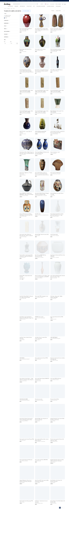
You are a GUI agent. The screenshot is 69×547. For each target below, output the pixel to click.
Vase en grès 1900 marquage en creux (41, 296)
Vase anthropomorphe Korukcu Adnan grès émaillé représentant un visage (56, 214)
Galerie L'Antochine (38, 72)
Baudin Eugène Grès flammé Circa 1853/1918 (25, 50)
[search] (25, 4)
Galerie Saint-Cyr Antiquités (54, 235)
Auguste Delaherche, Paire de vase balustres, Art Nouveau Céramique (25, 481)
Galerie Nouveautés (53, 298)
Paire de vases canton (38, 399)
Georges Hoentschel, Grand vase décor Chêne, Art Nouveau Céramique (57, 460)
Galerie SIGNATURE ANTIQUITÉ (40, 132)
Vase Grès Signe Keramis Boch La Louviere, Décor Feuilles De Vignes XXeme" (25, 70)
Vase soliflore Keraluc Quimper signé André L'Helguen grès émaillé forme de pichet (41, 29)
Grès (5, 13)
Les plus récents (58, 10)
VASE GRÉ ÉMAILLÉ (53, 337)
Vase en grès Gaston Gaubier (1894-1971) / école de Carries (42, 379)
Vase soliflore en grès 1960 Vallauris (56, 69)
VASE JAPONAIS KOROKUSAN (40, 131)
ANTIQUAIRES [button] (58, 6)
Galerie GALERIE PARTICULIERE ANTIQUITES (26, 72)
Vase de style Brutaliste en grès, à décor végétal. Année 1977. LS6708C (57, 91)
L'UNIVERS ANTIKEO (50, 6)
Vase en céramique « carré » (55, 152)
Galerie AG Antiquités (38, 154)
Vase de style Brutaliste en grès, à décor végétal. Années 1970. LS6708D (26, 91)
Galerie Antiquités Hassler (39, 50)
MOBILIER (16, 6)
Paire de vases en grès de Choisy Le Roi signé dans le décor (57, 440)
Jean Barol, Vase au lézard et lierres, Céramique (26, 338)
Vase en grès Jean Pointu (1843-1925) (41, 459)
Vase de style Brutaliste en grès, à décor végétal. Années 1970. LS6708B (41, 112)
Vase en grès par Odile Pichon (55, 172)
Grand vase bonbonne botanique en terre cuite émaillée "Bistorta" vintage (57, 50)
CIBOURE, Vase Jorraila (39, 316)
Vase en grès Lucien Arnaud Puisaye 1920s (27, 439)
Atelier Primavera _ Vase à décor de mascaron (26, 132)
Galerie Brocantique (23, 154)
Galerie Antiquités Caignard (54, 216)
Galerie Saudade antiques (39, 503)
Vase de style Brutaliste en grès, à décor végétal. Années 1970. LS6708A (26, 112)
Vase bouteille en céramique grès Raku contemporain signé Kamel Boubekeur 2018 (26, 256)
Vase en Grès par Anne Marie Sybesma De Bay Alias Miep (57, 501)
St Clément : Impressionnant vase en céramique (41, 501)
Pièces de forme (7, 16)
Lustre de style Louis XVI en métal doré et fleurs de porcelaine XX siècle (57, 132)
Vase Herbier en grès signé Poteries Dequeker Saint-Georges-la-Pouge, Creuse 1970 (27, 317)
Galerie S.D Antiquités (23, 51)
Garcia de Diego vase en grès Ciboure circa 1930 (56, 194)
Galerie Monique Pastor (54, 441)
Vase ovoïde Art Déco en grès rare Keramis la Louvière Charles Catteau (41, 173)
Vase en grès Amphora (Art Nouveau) (26, 459)
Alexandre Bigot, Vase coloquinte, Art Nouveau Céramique (41, 419)
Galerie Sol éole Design (23, 216)
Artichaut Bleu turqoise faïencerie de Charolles (26, 276)
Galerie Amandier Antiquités (24, 195)
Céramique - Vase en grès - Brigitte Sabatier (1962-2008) (56, 297)
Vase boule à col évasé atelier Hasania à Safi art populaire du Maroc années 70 (41, 70)
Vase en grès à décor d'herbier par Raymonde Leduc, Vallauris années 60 (26, 235)
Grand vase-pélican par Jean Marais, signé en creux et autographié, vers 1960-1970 (42, 276)
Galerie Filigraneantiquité (54, 360)
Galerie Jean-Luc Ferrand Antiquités (25, 92)
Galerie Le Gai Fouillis (53, 51)
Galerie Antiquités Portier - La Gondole (41, 195)
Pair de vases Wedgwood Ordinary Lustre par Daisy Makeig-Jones (42, 153)
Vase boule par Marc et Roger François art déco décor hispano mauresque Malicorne (27, 153)
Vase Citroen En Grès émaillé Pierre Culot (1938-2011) (57, 256)
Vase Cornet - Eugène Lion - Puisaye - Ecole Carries (26, 173)
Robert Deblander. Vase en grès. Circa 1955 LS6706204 (56, 112)
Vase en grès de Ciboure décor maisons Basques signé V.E (42, 440)
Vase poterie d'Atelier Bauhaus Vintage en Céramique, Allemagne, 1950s (42, 194)
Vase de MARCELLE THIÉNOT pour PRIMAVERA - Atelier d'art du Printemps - (27, 194)
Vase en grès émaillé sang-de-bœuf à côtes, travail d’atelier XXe (26, 29)
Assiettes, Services (8, 15)
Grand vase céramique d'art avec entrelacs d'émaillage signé (57, 359)
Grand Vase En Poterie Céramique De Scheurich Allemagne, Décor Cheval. (26, 419)
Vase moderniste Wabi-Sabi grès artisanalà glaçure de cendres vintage (57, 276)
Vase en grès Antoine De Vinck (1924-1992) (56, 317)
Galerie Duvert (52, 195)
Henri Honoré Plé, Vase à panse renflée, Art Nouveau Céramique (42, 481)
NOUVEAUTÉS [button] (10, 6)
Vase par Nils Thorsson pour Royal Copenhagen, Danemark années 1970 (26, 214)
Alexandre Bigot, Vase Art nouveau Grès (42, 234)
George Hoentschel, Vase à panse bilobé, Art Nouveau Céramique (57, 419)
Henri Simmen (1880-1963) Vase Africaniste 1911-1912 (40, 256)
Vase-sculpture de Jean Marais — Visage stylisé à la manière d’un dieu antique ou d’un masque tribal (26, 379)
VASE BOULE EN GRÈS (24, 399)
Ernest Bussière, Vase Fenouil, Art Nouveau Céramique (56, 481)
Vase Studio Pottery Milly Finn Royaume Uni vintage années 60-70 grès (26, 297)
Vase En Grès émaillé (54, 234)
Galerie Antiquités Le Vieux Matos (40, 441)
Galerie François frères (53, 400)
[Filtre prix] (17, 43)
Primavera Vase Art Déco (54, 399)
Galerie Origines (37, 235)
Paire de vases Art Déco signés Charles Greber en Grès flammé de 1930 (57, 29)
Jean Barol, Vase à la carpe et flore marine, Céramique (41, 338)
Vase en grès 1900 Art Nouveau (55, 378)
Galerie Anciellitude (53, 153)
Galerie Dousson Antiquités (39, 400)
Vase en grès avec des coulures (40, 49)
